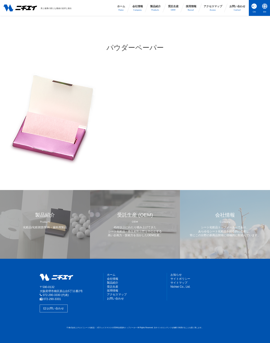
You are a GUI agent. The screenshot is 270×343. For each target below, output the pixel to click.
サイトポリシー (180, 278)
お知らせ (176, 274)
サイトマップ (178, 282)
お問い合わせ (53, 308)
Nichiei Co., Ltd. (180, 286)
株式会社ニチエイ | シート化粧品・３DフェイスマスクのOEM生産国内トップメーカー (20, 8)
